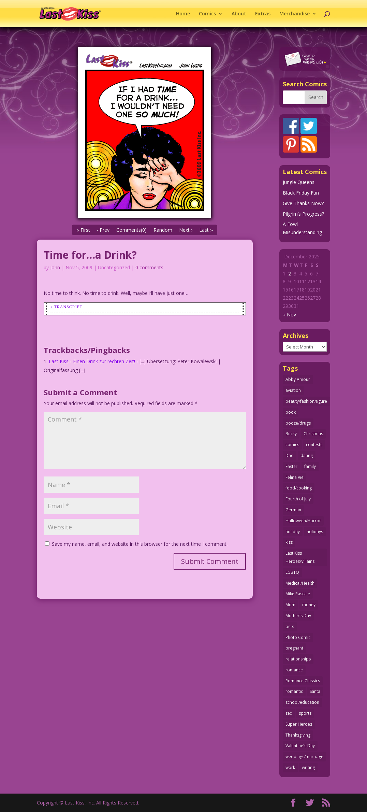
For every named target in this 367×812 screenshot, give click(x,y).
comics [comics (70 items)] (292, 444)
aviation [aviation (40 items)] (293, 390)
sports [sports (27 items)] (305, 713)
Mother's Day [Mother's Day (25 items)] (298, 615)
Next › (185, 230)
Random (162, 230)
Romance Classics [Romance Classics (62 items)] (302, 681)
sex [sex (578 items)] (288, 713)
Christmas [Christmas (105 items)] (313, 434)
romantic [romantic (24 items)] (294, 691)
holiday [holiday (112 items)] (292, 532)
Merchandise (294, 14)
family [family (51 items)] (310, 466)
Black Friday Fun (301, 192)
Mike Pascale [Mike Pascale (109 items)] (297, 594)
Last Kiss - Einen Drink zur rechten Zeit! (92, 361)
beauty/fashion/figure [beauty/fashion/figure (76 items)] (306, 401)
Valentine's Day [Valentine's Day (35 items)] (300, 746)
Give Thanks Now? (303, 203)
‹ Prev (103, 230)
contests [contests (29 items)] (314, 444)
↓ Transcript (66, 306)
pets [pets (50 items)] (289, 626)
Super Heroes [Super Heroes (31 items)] (298, 724)
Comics (207, 14)
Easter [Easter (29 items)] (291, 466)
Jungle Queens (298, 182)
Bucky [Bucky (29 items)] (291, 434)
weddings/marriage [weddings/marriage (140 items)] (304, 756)
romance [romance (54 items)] (294, 670)
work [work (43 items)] (290, 767)
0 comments (149, 267)
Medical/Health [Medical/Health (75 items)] (299, 583)
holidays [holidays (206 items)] (315, 532)
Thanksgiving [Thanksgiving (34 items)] (297, 735)
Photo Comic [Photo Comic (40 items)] (297, 637)
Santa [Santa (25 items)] (315, 691)
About (239, 14)
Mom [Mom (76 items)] (290, 605)
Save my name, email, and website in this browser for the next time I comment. (139, 544)
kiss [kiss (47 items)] (289, 542)
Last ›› (206, 230)
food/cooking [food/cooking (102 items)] (298, 488)
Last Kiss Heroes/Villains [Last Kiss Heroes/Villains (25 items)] (299, 557)
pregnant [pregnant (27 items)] (294, 648)
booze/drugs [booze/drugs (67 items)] (298, 423)
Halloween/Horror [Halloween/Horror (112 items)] (303, 521)
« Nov (289, 314)
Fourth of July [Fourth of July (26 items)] (298, 499)
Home (183, 14)
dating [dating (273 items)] (306, 455)
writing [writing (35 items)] (308, 767)
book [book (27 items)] (290, 412)
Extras (262, 14)
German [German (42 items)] (293, 510)
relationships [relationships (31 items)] (298, 659)
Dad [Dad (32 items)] (289, 455)
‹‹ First (83, 230)
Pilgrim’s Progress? (303, 214)
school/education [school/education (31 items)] (302, 702)
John (55, 267)
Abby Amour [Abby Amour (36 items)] (297, 379)
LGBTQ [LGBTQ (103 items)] (292, 572)
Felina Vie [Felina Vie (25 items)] (294, 477)
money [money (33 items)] (308, 605)
